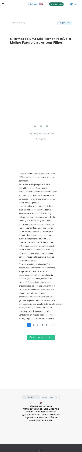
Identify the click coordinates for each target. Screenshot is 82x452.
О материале (41, 139)
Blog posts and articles (44, 133)
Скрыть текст (64, 23)
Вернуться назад (17, 23)
